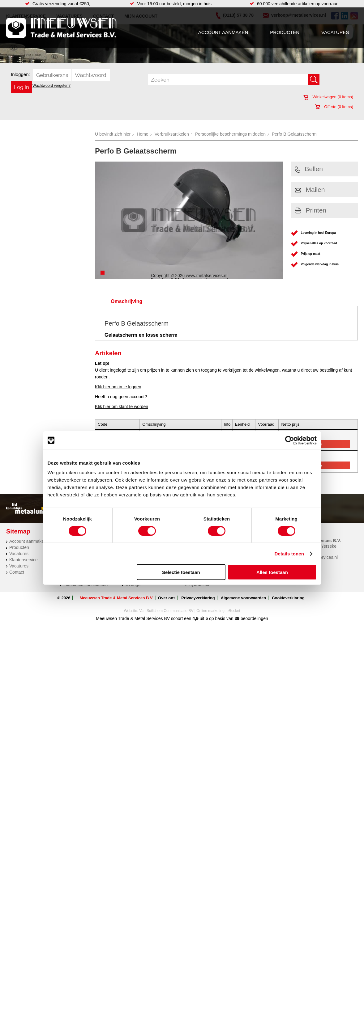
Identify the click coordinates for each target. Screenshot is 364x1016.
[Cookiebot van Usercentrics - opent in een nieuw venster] (290, 440)
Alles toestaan (272, 572)
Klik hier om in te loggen (118, 386)
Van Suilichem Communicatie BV (166, 611)
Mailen (310, 189)
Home (142, 134)
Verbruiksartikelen (172, 134)
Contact (16, 572)
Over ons (166, 598)
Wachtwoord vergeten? (51, 85)
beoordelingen (253, 618)
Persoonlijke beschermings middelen (230, 134)
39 (237, 618)
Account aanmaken (223, 32)
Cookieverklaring (288, 598)
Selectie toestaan (181, 572)
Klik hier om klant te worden (121, 406)
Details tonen (289, 553)
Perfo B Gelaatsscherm (294, 134)
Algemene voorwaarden (243, 598)
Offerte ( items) (334, 106)
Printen (311, 210)
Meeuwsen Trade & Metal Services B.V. (116, 598)
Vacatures (335, 32)
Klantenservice (23, 559)
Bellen (309, 168)
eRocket (233, 611)
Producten (284, 32)
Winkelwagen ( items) (328, 97)
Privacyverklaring (198, 598)
